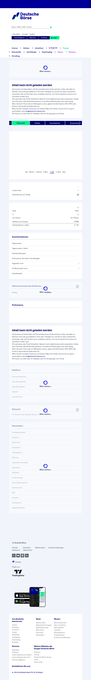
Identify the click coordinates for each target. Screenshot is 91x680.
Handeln (57, 630)
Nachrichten (40, 623)
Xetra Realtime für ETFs (21, 657)
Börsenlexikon (59, 632)
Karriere (37, 652)
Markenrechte (40, 548)
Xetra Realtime (19, 38)
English (32, 34)
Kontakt (25, 34)
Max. (64, 172)
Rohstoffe (16, 51)
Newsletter (16, 34)
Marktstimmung (42, 627)
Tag (26, 172)
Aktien (26, 48)
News (60, 51)
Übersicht (21, 123)
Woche (31, 172)
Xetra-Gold (38, 662)
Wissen (72, 51)
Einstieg (16, 55)
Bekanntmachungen (44, 625)
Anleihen (39, 48)
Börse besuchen (60, 623)
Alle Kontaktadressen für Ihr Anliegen (27, 672)
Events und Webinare (62, 637)
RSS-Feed (40, 630)
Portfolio (44, 38)
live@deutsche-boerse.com (35, 111)
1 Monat (39, 172)
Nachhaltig (47, 51)
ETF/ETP (53, 48)
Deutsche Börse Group (42, 657)
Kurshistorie (55, 123)
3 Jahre (58, 172)
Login (54, 38)
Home (15, 48)
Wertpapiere (59, 627)
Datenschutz (27, 550)
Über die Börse (60, 625)
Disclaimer (27, 548)
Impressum (16, 550)
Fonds (66, 48)
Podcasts (39, 632)
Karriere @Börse (18, 660)
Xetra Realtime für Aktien (22, 655)
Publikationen (59, 635)
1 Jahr (52, 172)
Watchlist (32, 38)
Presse (36, 655)
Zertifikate (32, 51)
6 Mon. (45, 172)
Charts (37, 123)
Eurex (36, 659)
